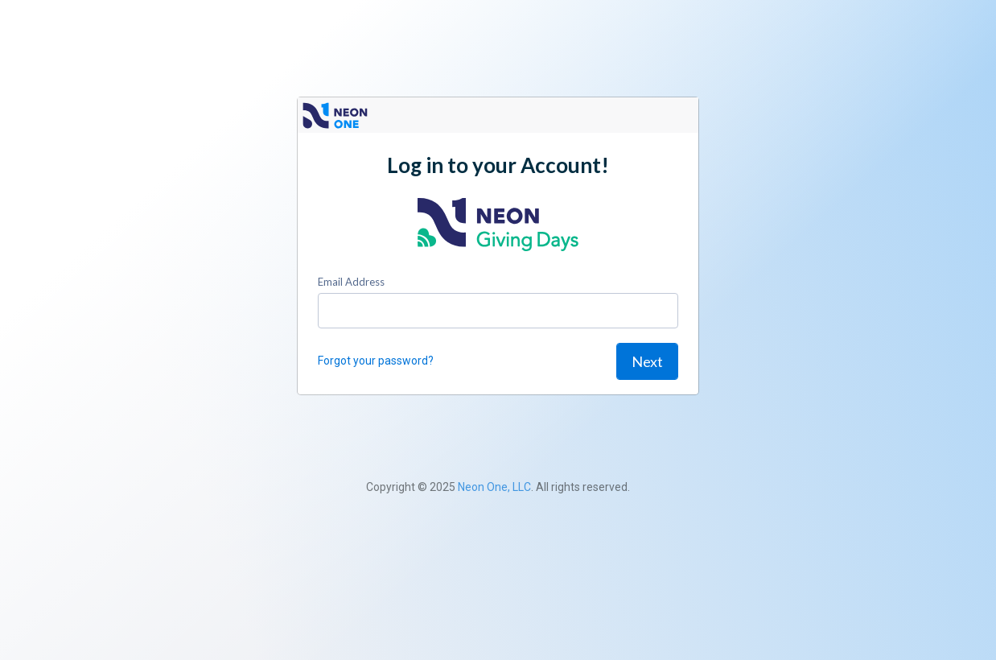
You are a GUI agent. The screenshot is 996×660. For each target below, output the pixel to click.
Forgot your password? (376, 360)
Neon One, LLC (494, 487)
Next (647, 361)
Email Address (351, 281)
